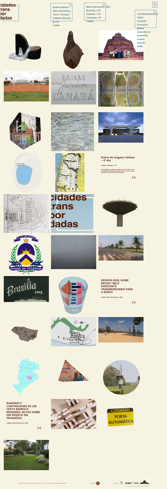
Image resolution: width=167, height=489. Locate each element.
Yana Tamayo (61, 14)
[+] (133, 177)
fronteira (142, 24)
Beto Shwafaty (61, 10)
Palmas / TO (93, 14)
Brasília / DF (93, 10)
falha (140, 17)
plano (140, 28)
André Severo (61, 7)
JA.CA (56, 21)
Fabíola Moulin (62, 18)
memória (142, 35)
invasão (141, 21)
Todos (89, 21)
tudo (140, 46)
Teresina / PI (93, 17)
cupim (141, 39)
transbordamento (147, 13)
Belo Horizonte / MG (98, 6)
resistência (143, 31)
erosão (141, 42)
